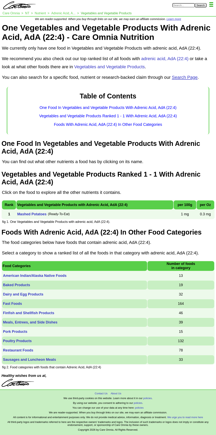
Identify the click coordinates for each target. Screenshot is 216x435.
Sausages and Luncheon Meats (29, 360)
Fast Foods (12, 304)
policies (147, 398)
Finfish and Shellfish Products (28, 313)
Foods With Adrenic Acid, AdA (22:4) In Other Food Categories (108, 124)
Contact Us (101, 393)
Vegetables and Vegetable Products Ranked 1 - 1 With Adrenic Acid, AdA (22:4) (108, 116)
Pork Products (15, 332)
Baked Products (16, 285)
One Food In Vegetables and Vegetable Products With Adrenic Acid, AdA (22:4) (108, 107)
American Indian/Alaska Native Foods (35, 276)
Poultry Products (17, 341)
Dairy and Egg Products (23, 294)
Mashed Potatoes (32, 214)
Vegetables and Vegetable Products (109, 66)
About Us (116, 393)
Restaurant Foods (18, 350)
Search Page (185, 77)
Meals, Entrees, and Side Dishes (30, 322)
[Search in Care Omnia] (183, 5)
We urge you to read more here (185, 417)
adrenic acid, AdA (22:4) (164, 58)
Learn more (174, 19)
